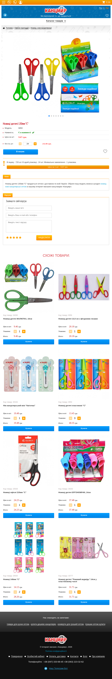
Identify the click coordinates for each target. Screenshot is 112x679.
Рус (100, 8)
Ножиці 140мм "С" (11, 579)
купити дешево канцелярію (43, 624)
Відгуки (7, 195)
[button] (49, 116)
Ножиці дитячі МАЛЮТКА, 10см (17, 319)
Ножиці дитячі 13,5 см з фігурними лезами (78, 319)
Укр (107, 8)
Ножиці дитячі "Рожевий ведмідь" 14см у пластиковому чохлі (77, 580)
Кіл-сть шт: (9, 144)
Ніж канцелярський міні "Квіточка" (19, 406)
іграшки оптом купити (95, 624)
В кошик (20, 152)
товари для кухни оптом (18, 624)
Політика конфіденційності (56, 651)
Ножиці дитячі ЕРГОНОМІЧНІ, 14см (74, 492)
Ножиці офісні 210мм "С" (14, 492)
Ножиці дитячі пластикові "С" (72, 406)
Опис (6, 177)
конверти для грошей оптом (71, 624)
